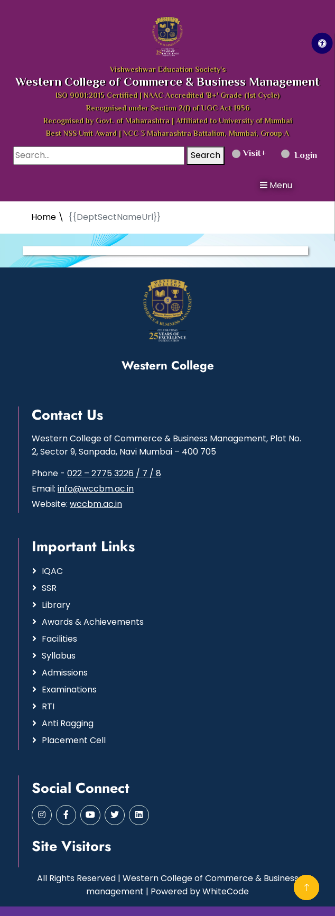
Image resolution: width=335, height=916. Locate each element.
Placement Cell (74, 740)
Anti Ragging (68, 723)
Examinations (69, 689)
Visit (246, 154)
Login (299, 156)
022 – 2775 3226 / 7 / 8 (114, 473)
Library (56, 605)
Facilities (59, 639)
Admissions (65, 673)
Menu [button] (276, 185)
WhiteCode (225, 891)
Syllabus (59, 656)
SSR (49, 588)
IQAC (52, 571)
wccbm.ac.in (96, 504)
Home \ (47, 217)
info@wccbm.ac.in (96, 489)
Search (205, 155)
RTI (48, 706)
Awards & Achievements (93, 622)
